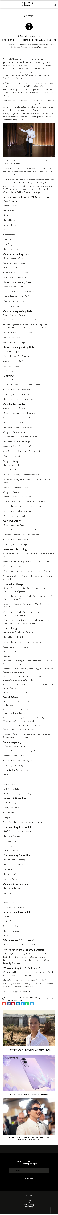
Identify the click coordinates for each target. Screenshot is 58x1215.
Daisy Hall (7, 980)
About (29, 1201)
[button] (2, 3)
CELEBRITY (29, 17)
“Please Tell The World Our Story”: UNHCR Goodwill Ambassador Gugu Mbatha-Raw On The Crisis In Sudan (29, 1051)
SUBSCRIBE (29, 1179)
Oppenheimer (42, 998)
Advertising (29, 1207)
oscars (50, 998)
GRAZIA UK (29, 992)
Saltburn (16, 1001)
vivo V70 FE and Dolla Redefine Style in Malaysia (29, 1095)
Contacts (29, 1203)
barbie (11, 998)
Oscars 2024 (8, 1001)
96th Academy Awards (12, 78)
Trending (23, 1001)
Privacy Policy (29, 1205)
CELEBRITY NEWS (30, 998)
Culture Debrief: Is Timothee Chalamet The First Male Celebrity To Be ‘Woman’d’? (29, 1139)
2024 (26, 75)
